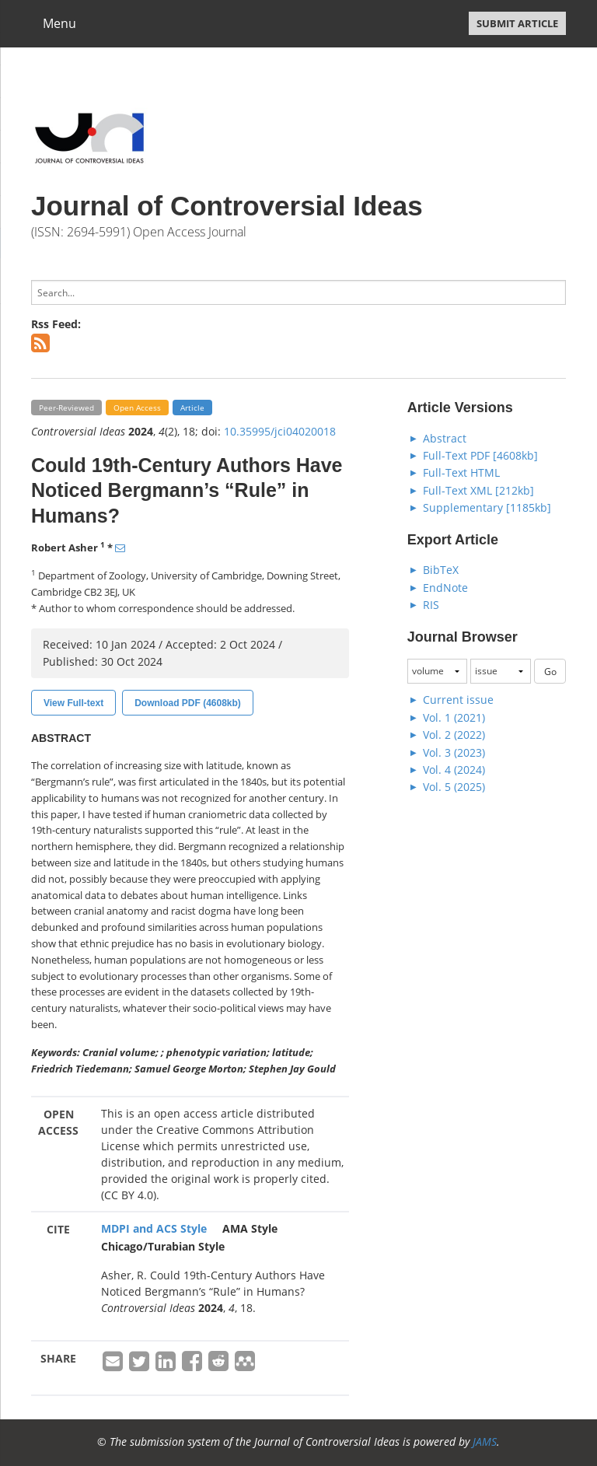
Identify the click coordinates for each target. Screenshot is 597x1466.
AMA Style (250, 1228)
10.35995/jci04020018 (280, 431)
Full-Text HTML (461, 472)
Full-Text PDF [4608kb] (480, 455)
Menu (59, 23)
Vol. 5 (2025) (454, 786)
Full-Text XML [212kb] (478, 490)
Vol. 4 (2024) (454, 769)
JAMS (485, 1441)
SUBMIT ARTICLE (517, 23)
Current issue (458, 699)
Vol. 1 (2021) (454, 717)
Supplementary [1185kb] (487, 507)
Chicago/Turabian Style (163, 1246)
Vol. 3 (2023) (454, 752)
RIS (431, 604)
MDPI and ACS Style (154, 1228)
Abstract (444, 438)
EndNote (445, 587)
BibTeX (441, 569)
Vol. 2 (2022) (454, 734)
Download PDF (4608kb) (187, 703)
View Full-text (73, 703)
